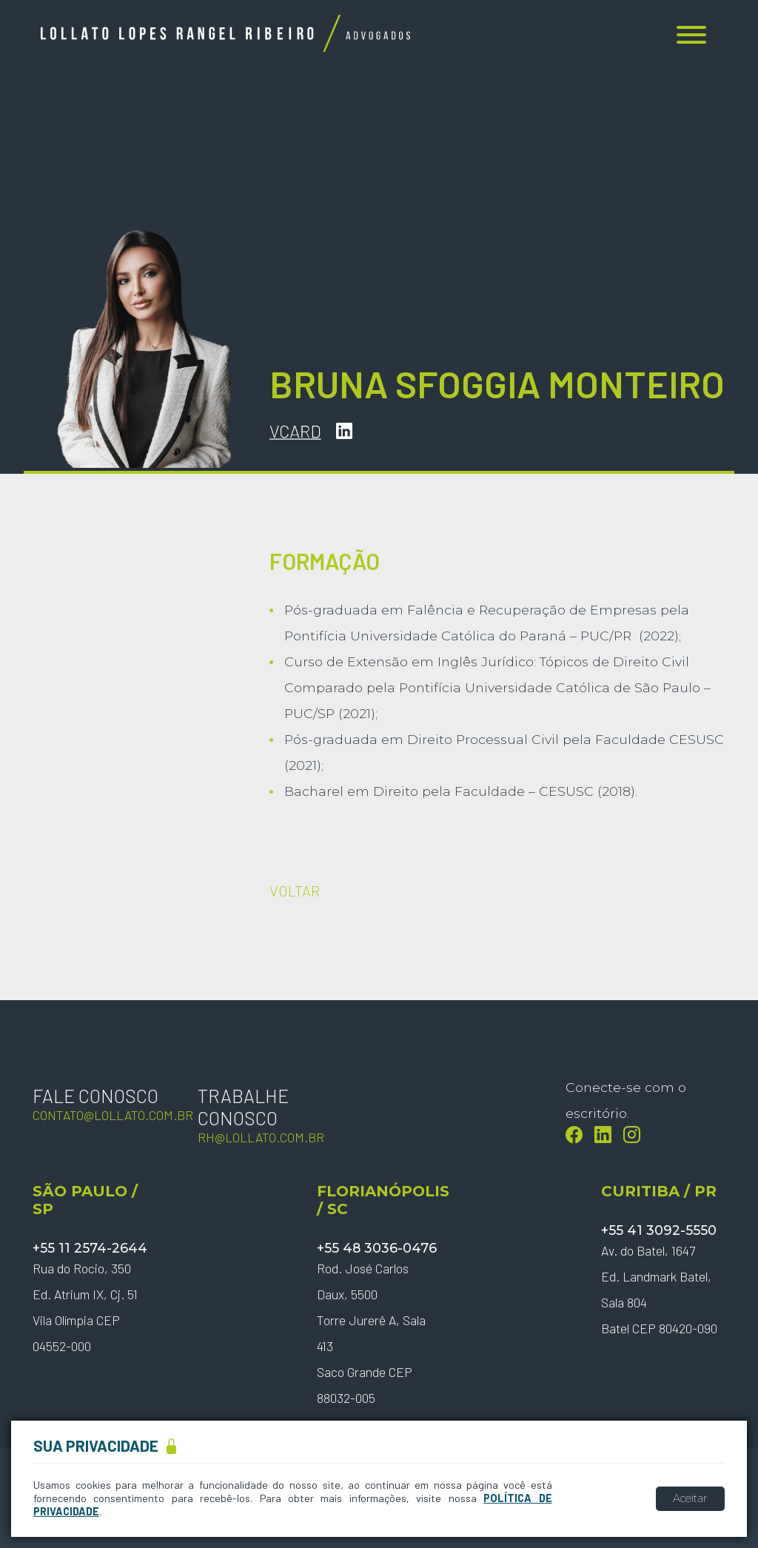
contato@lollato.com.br (113, 1115)
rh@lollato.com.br (261, 1137)
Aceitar (690, 1498)
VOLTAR (294, 890)
